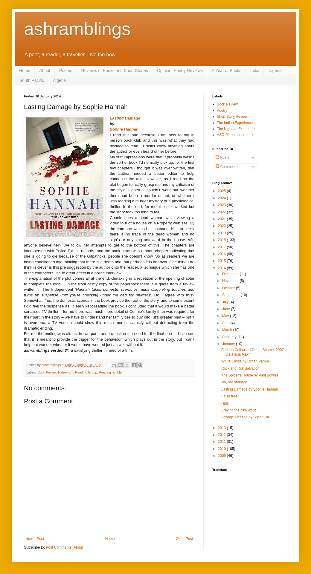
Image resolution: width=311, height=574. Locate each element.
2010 (222, 449)
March (227, 330)
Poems (65, 70)
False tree (229, 396)
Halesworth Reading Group (77, 372)
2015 (222, 261)
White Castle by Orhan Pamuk (245, 361)
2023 (222, 205)
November (231, 281)
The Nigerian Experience (236, 129)
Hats (225, 403)
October (229, 288)
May (226, 316)
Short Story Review (232, 116)
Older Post (184, 539)
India (254, 70)
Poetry (222, 110)
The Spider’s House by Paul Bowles (249, 375)
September (231, 295)
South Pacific (31, 80)
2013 (222, 428)
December (231, 274)
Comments (226, 167)
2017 (222, 247)
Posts (222, 157)
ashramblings (77, 29)
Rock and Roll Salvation (240, 368)
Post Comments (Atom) (64, 547)
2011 (222, 442)
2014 (222, 268)
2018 (222, 240)
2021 (222, 219)
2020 (222, 226)
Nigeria (274, 70)
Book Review (47, 372)
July (226, 302)
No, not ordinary (234, 382)
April (226, 323)
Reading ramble (110, 372)
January (229, 344)
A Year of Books (226, 70)
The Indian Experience (235, 123)
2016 (222, 254)
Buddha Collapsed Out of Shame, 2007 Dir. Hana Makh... (252, 352)
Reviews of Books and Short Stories (114, 70)
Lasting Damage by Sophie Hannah (249, 389)
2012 (222, 435)
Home (24, 70)
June (226, 309)
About (44, 70)
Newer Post (34, 539)
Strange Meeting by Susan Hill (245, 417)
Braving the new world (239, 410)
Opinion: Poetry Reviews (180, 70)
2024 (222, 198)
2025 (222, 191)
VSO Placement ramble (235, 135)
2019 (222, 233)
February (229, 337)
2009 (222, 456)
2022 (222, 212)
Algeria (59, 80)
